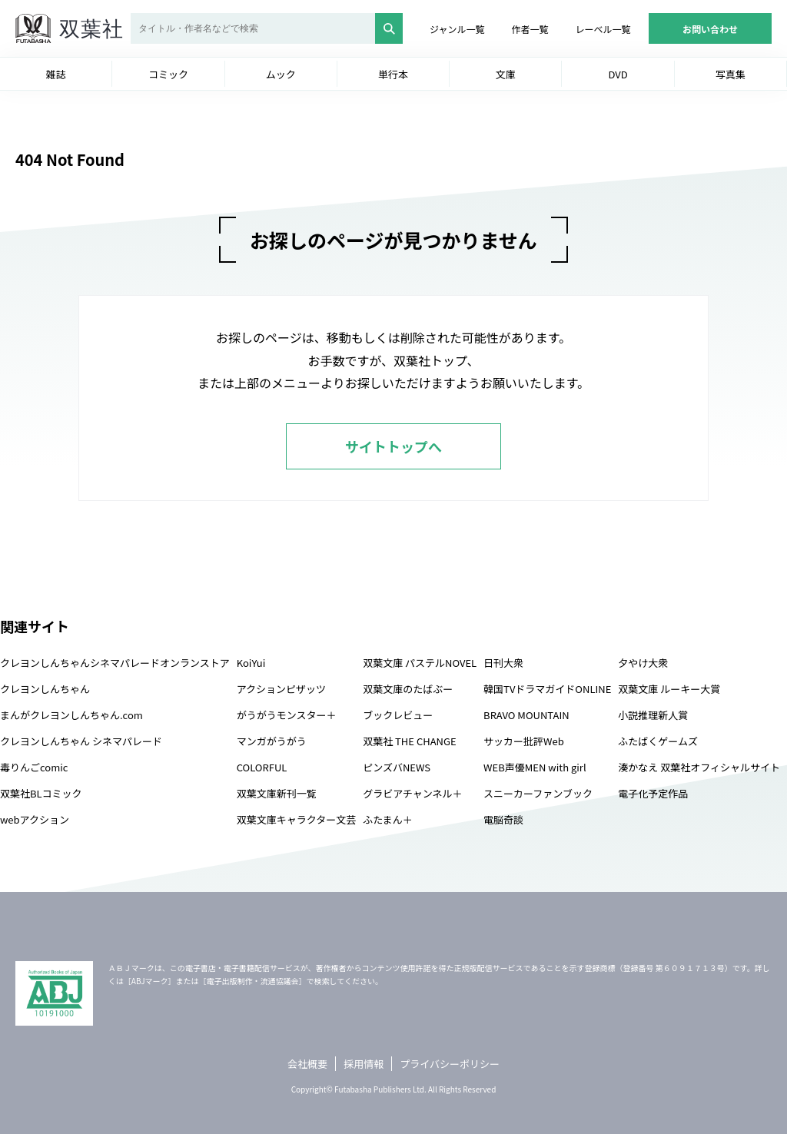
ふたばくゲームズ (658, 741)
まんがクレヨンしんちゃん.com (71, 715)
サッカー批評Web (523, 741)
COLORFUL (262, 767)
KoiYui (251, 662)
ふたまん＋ (388, 819)
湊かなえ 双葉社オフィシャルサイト (699, 767)
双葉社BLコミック (41, 793)
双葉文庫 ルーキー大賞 (669, 688)
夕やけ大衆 (643, 662)
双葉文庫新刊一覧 (277, 793)
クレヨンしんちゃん (45, 688)
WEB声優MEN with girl (534, 767)
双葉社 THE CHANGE (409, 741)
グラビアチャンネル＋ (412, 793)
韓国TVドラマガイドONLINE (547, 688)
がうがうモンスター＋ (287, 715)
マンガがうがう (272, 741)
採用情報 (364, 1063)
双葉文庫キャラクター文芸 (296, 819)
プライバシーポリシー (450, 1063)
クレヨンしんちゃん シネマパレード (81, 741)
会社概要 (307, 1063)
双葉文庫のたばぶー (408, 688)
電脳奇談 (503, 819)
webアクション (34, 819)
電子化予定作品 (653, 793)
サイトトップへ (393, 446)
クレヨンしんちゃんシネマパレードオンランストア (115, 662)
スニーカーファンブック (538, 793)
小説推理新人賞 (653, 715)
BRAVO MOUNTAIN (526, 715)
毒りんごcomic (34, 767)
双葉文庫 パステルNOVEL (420, 662)
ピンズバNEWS (396, 767)
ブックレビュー (398, 715)
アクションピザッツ (281, 688)
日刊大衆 (503, 662)
